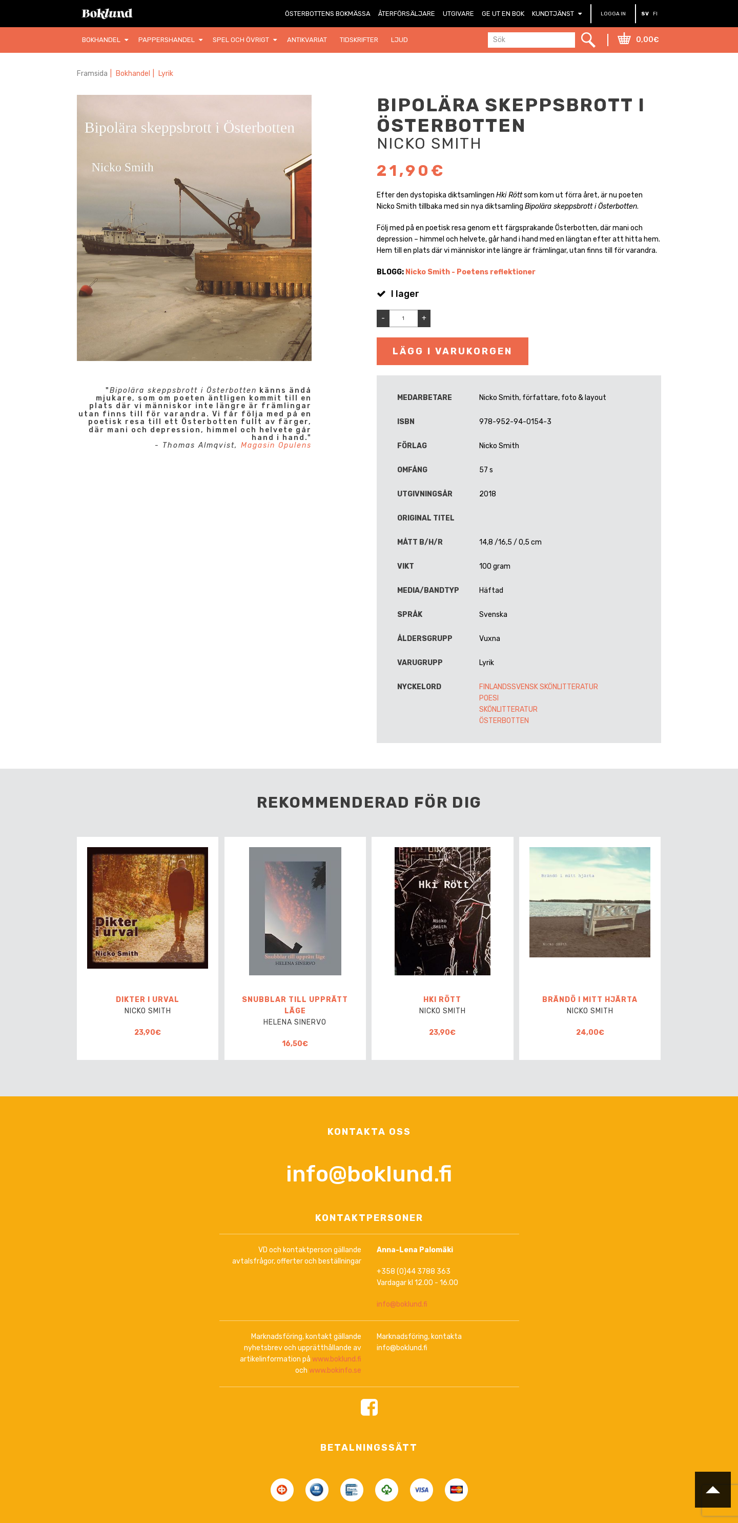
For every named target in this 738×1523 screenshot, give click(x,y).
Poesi (489, 698)
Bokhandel (133, 73)
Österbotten (504, 720)
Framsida (92, 73)
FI (655, 14)
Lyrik (165, 73)
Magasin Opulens (276, 445)
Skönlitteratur (508, 709)
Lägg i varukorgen (452, 351)
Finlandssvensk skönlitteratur (538, 687)
